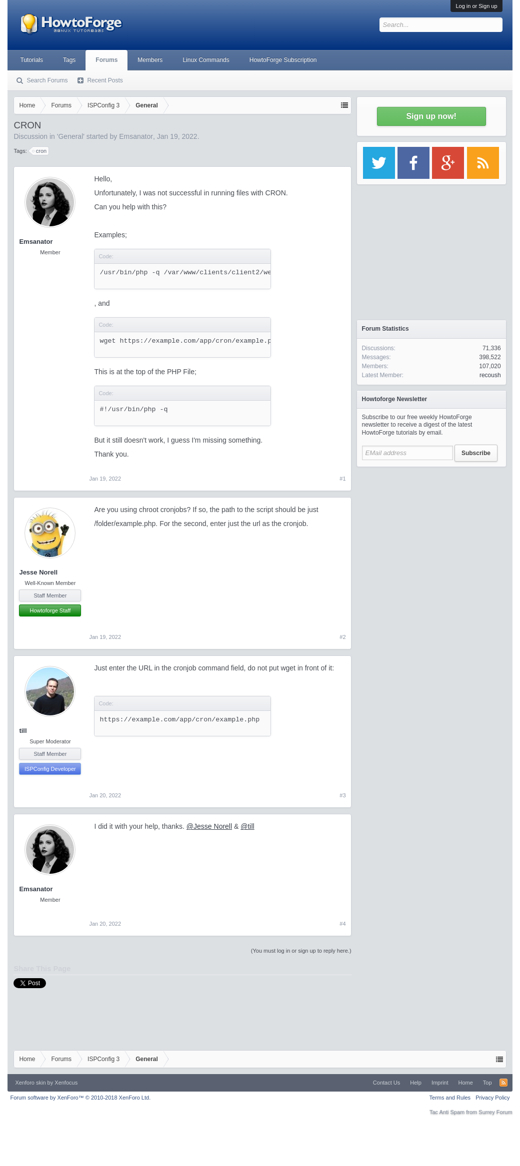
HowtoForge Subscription (283, 59)
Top (487, 1083)
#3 (343, 795)
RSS (504, 1083)
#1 (343, 479)
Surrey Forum (495, 1112)
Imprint (440, 1083)
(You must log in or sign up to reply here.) (301, 951)
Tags (69, 59)
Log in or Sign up (476, 6)
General (70, 136)
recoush (490, 375)
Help (416, 1083)
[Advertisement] (431, 534)
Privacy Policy (493, 1098)
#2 (343, 637)
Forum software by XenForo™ (80, 1098)
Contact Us (386, 1083)
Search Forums (47, 80)
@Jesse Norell (209, 826)
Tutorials (31, 59)
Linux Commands (205, 59)
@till (247, 826)
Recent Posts (104, 80)
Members (150, 59)
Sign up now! (431, 116)
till (22, 730)
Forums (107, 59)
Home (465, 1083)
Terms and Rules (450, 1098)
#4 (343, 924)
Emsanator (136, 136)
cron (39, 150)
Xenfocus (66, 1083)
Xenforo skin (30, 1083)
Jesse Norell (38, 572)
